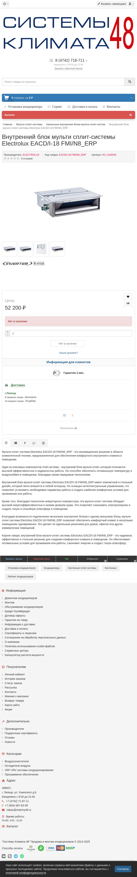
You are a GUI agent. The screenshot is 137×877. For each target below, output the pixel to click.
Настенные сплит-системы (82, 568)
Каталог (68, 115)
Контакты (10, 691)
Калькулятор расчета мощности (24, 655)
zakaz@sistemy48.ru (16, 809)
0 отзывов (27, 158)
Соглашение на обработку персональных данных (35, 637)
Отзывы (9, 737)
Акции (8, 709)
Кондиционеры (52, 568)
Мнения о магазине (17, 696)
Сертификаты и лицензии (20, 633)
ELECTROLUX (31, 154)
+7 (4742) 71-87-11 (15, 801)
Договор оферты (15, 615)
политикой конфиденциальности (26, 872)
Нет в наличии (67, 343)
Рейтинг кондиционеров (20, 576)
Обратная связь (41, 559)
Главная (7, 124)
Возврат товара (14, 700)
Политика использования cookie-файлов (30, 646)
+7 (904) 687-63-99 (15, 805)
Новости (10, 741)
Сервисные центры (17, 650)
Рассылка (11, 687)
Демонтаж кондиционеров (21, 598)
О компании (12, 641)
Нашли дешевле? (68, 353)
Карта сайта (12, 705)
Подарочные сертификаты (21, 733)
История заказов (15, 678)
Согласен (123, 869)
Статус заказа (13, 683)
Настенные (110, 568)
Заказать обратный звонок (68, 68)
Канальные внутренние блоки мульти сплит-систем (75, 124)
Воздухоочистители (17, 761)
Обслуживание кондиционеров (24, 606)
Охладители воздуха (17, 765)
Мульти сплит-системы (29, 124)
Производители (14, 728)
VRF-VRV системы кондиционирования (29, 770)
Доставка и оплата (16, 628)
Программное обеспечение (21, 774)
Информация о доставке (20, 624)
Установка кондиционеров (22, 568)
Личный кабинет (15, 674)
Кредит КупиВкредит (17, 611)
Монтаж (9, 602)
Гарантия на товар (16, 620)
